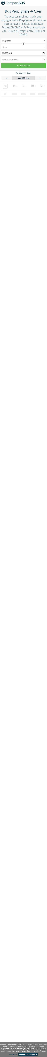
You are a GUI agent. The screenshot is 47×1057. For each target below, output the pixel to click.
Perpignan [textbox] (6, 40)
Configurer (13, 1054)
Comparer (23, 65)
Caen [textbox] (4, 47)
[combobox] (23, 40)
